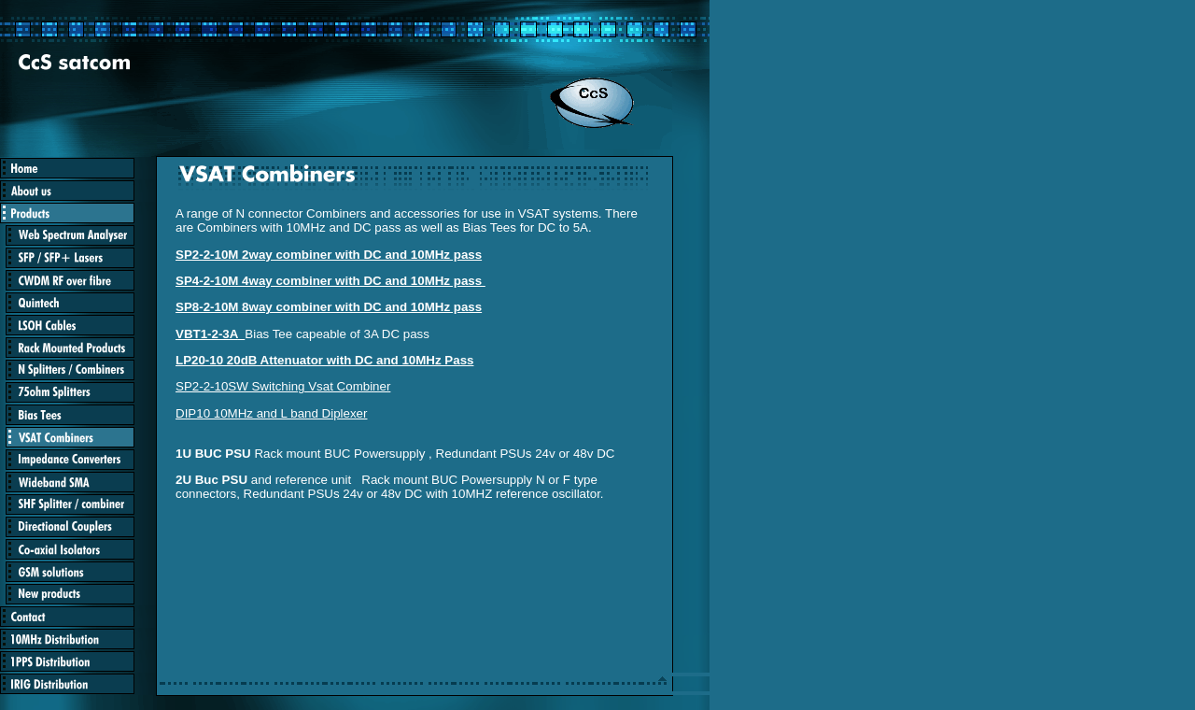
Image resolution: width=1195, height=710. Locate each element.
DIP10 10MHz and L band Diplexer (271, 413)
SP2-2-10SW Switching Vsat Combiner (283, 386)
